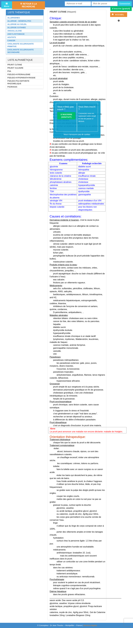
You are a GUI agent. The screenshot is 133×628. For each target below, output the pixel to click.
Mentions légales (90, 625)
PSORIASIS (12, 87)
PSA (9, 71)
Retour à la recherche (28, 5)
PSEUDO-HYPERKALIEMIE (18, 74)
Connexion (125, 4)
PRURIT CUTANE (14, 65)
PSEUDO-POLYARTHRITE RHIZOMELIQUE (18, 82)
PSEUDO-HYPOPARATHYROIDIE (21, 78)
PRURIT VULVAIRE (15, 68)
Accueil (118, 14)
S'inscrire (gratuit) (66, 115)
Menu (6, 5)
